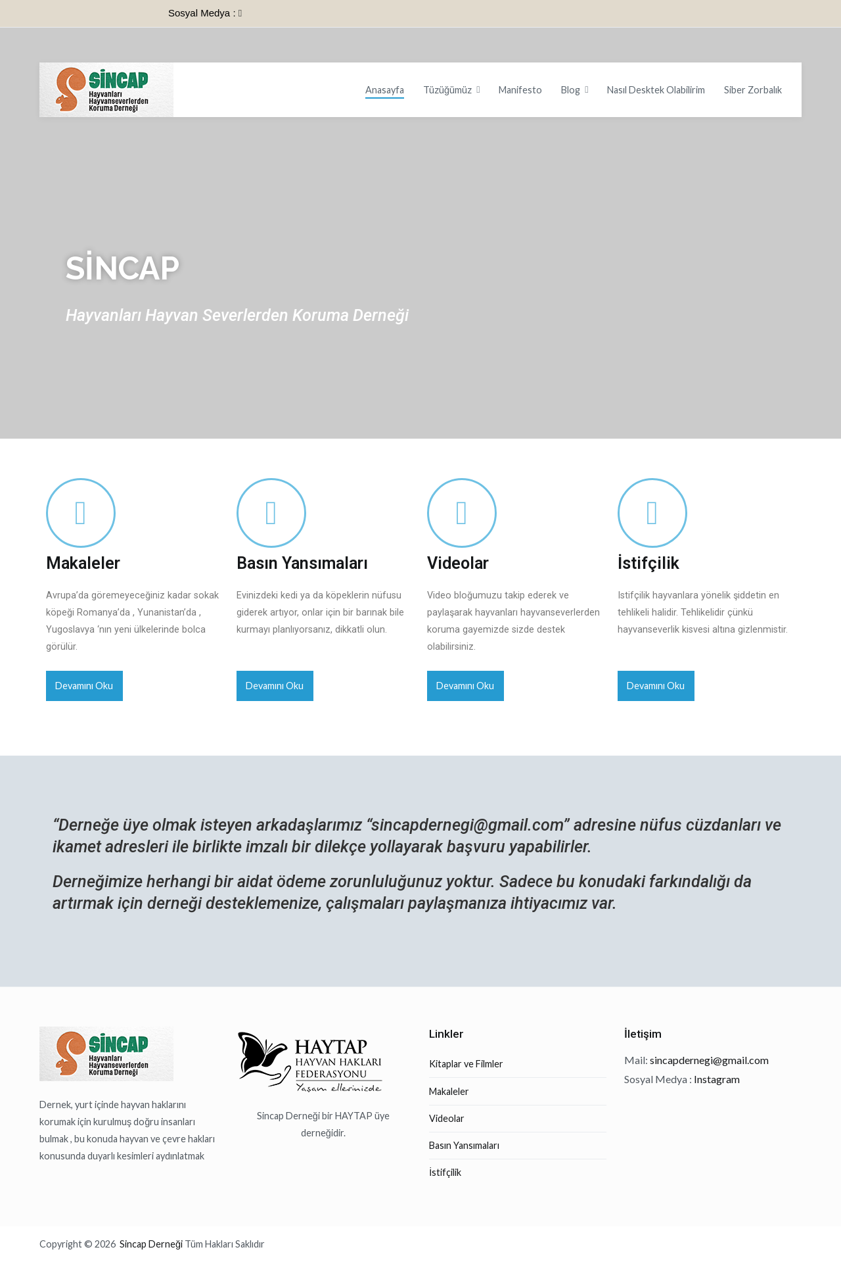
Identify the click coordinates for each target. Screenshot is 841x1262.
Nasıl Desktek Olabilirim (656, 89)
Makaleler (83, 563)
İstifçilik (648, 563)
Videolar (458, 563)
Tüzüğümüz (447, 89)
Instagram (717, 1079)
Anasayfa (384, 89)
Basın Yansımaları (302, 563)
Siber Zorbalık (753, 89)
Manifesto (520, 89)
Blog (570, 89)
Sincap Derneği (152, 1244)
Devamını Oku (84, 685)
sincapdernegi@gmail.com (467, 825)
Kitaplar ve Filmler (466, 1063)
